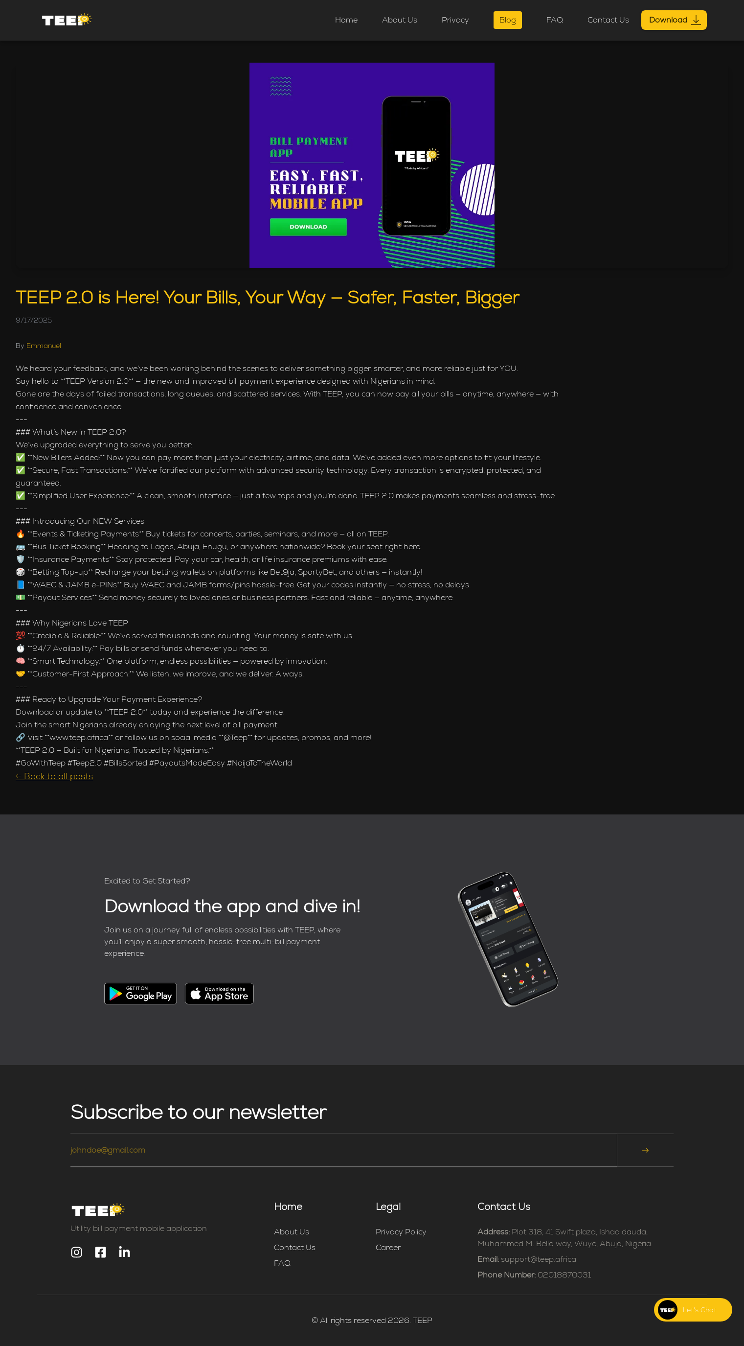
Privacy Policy (401, 1232)
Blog (507, 20)
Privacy (455, 20)
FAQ (554, 20)
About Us (399, 20)
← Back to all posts (54, 776)
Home (346, 20)
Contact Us (608, 20)
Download (674, 20)
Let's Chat (700, 1309)
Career (388, 1247)
